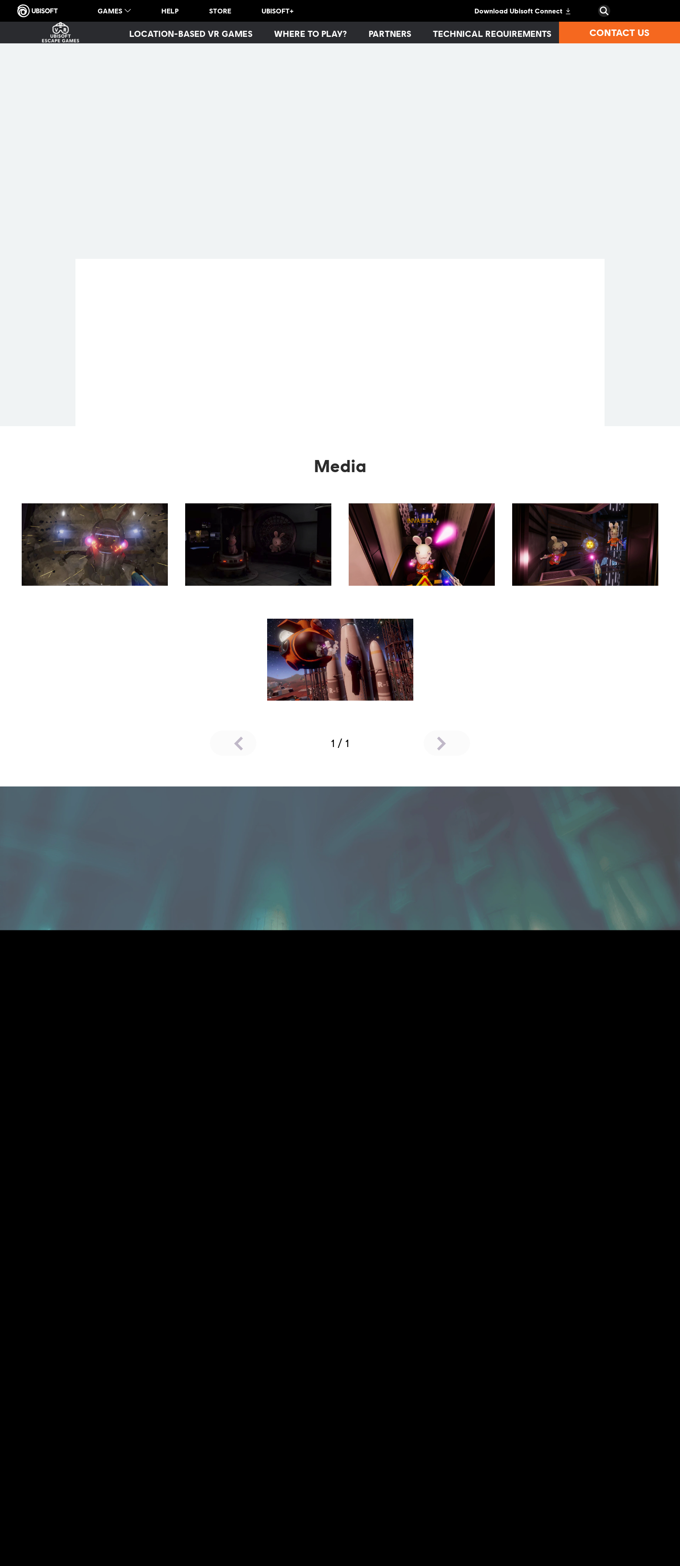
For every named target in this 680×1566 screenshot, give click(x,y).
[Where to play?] (310, 33)
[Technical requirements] (492, 33)
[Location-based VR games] (191, 33)
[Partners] (389, 33)
